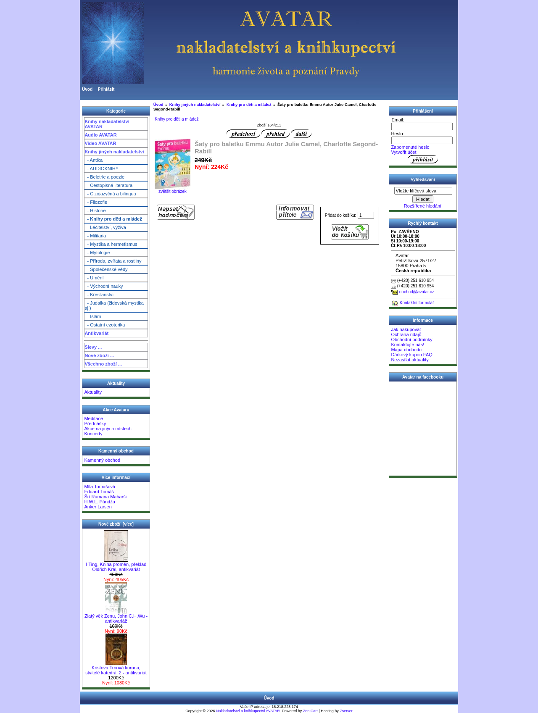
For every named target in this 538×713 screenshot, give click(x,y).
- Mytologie (97, 252)
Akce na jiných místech (108, 428)
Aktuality (93, 392)
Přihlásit (106, 89)
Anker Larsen (97, 506)
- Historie (94, 210)
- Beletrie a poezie (104, 176)
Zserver (346, 711)
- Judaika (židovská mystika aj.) (114, 305)
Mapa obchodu (406, 349)
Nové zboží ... (99, 355)
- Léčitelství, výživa (105, 227)
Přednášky (95, 423)
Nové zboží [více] (116, 524)
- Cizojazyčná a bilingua (110, 193)
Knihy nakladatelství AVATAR (106, 124)
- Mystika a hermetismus (110, 244)
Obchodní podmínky (411, 339)
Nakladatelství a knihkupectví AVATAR (248, 711)
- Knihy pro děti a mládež (113, 218)
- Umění (93, 277)
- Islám (92, 316)
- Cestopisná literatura (108, 185)
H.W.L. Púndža (99, 501)
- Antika (93, 160)
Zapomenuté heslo (410, 147)
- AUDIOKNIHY (101, 168)
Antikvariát (96, 333)
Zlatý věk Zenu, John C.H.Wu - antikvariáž (116, 616)
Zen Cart (310, 711)
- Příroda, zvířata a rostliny (112, 260)
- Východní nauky (103, 286)
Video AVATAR (100, 143)
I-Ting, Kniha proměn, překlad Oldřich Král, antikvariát (116, 565)
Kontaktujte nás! (407, 344)
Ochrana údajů (406, 334)
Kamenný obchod (102, 460)
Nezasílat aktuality (409, 359)
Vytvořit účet (403, 152)
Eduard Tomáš (99, 491)
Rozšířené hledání (422, 205)
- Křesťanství (98, 294)
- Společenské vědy (105, 269)
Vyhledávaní (423, 179)
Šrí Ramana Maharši (105, 496)
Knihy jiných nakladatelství (114, 151)
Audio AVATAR (100, 134)
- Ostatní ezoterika (104, 324)
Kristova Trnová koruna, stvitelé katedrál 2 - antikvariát (116, 668)
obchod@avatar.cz (416, 291)
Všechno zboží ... (103, 363)
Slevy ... (93, 347)
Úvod (87, 89)
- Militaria (95, 235)
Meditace (93, 418)
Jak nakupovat (406, 329)
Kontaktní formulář (417, 302)
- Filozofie (95, 202)
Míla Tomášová (99, 486)
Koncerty (93, 433)
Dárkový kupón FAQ (411, 354)
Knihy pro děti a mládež (249, 104)
